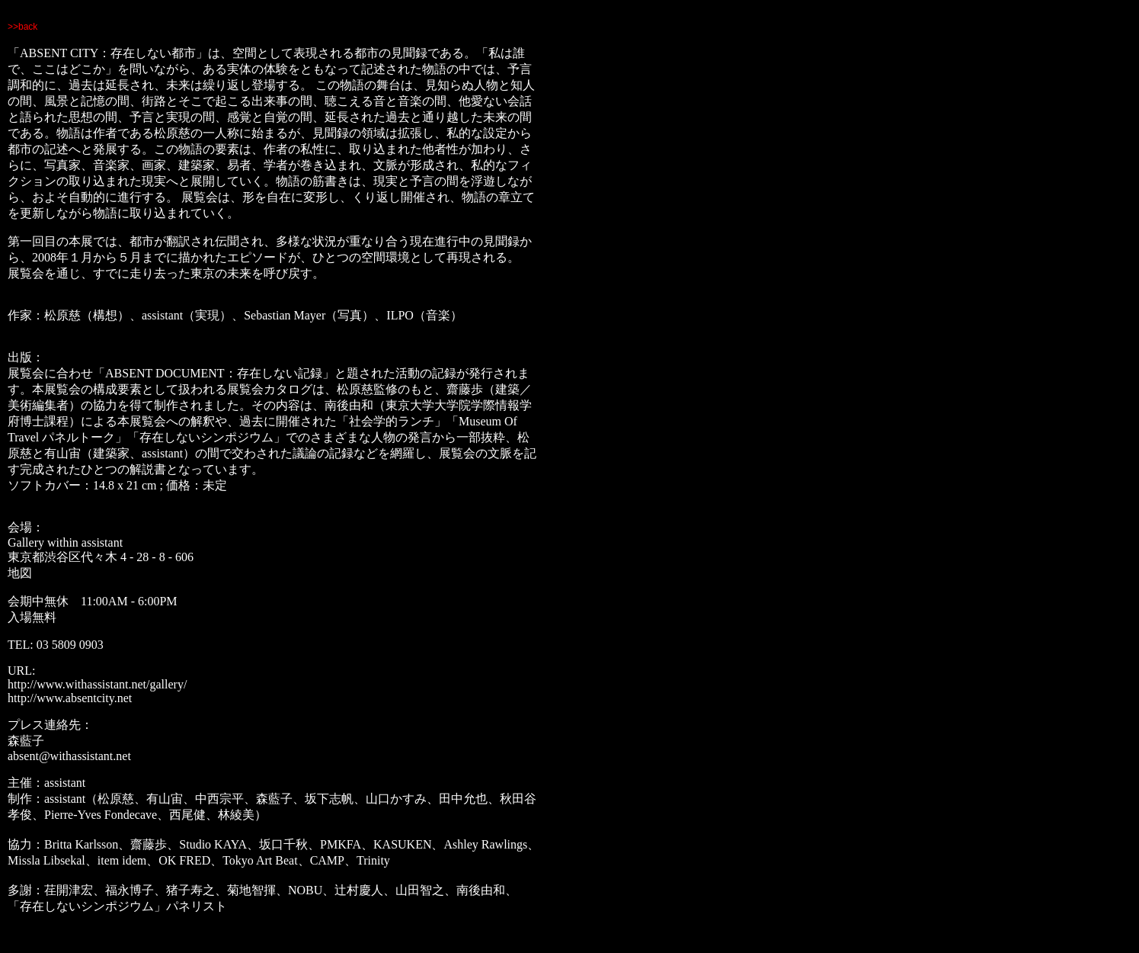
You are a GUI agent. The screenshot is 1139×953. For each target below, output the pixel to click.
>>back (22, 26)
